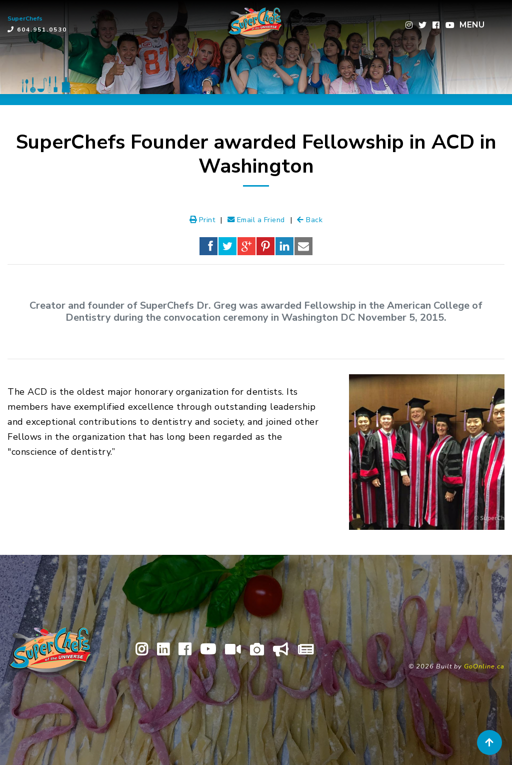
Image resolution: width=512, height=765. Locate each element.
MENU (472, 25)
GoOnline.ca (484, 666)
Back (309, 220)
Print (203, 220)
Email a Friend (256, 220)
